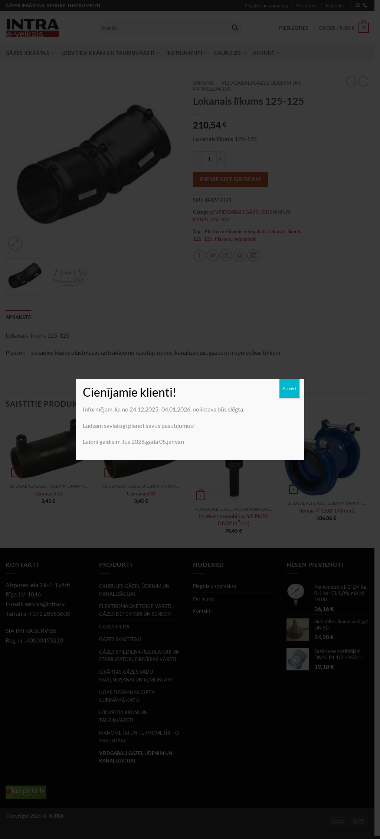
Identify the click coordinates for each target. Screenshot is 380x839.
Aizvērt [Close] (289, 388)
